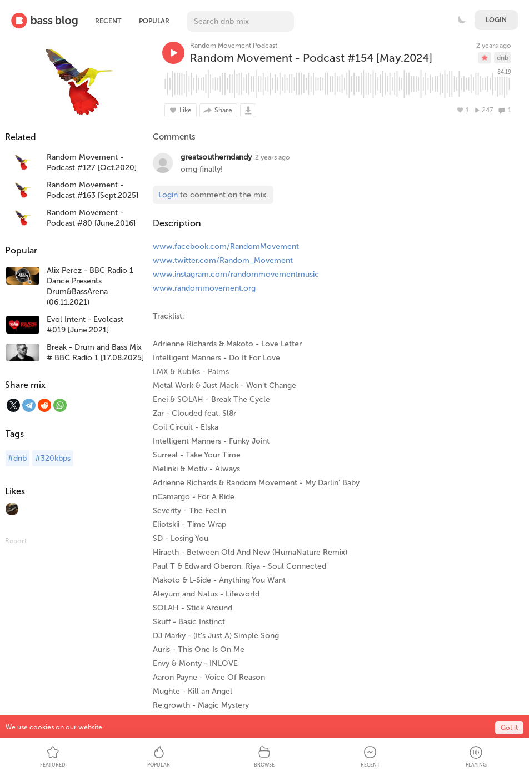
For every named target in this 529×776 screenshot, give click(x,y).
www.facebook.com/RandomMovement (226, 246)
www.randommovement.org (204, 288)
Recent (108, 21)
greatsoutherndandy (216, 157)
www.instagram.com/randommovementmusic (236, 274)
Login (496, 20)
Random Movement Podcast (233, 45)
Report (16, 541)
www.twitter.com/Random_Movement (223, 260)
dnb (502, 58)
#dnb (17, 458)
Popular (154, 21)
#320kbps (53, 458)
